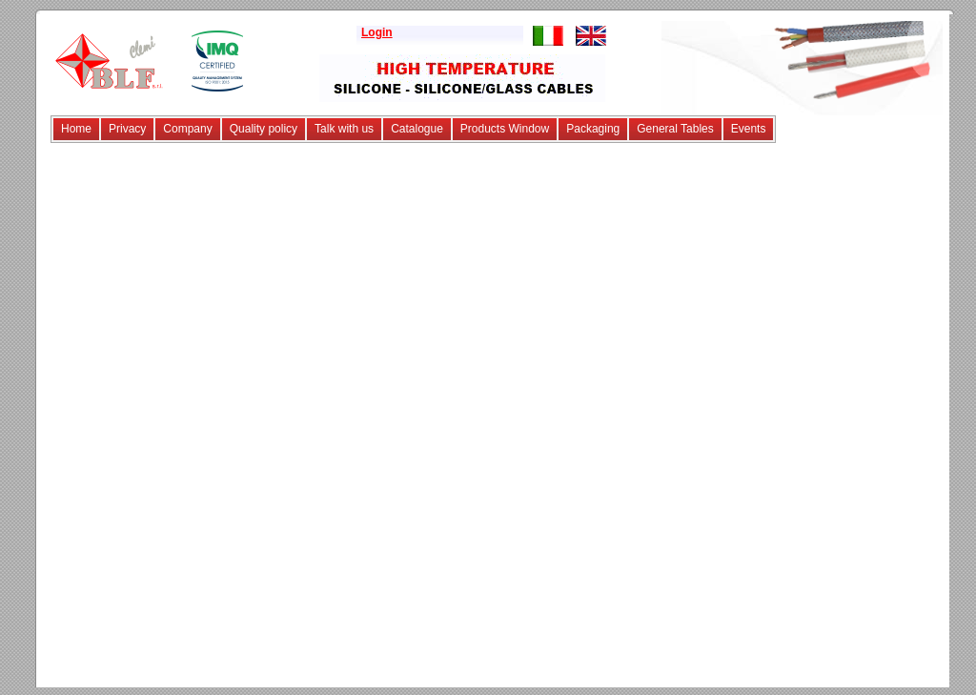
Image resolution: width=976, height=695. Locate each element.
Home (76, 128)
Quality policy (263, 128)
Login (377, 32)
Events (748, 128)
